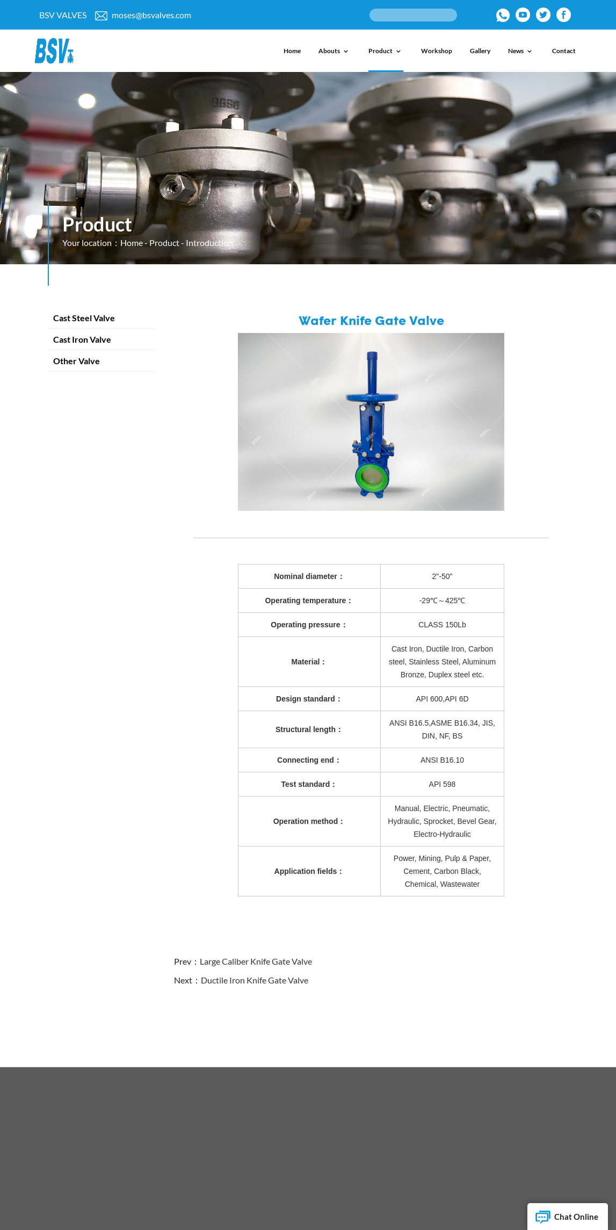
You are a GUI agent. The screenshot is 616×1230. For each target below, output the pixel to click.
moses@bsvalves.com (143, 15)
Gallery (480, 51)
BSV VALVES (62, 15)
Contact (564, 51)
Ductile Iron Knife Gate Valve (254, 980)
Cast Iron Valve (82, 339)
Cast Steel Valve (84, 318)
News (521, 51)
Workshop (436, 51)
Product (385, 51)
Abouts (334, 51)
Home (292, 51)
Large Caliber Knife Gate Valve (256, 961)
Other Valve (76, 361)
